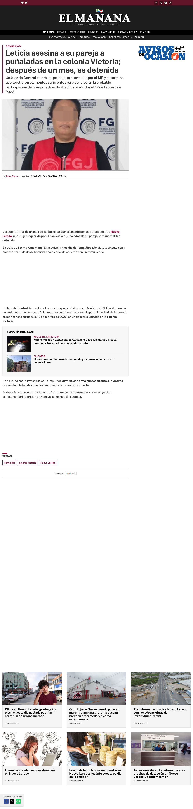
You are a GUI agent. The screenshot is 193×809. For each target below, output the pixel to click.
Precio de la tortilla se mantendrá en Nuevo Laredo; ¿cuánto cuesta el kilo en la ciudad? (95, 773)
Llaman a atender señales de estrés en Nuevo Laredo (30, 771)
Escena (127, 37)
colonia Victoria (27, 462)
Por (10, 176)
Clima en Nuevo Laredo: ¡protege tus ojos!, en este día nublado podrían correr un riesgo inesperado (31, 713)
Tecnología (100, 37)
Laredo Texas (57, 37)
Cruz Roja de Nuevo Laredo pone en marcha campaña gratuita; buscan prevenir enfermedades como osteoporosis (94, 714)
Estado (61, 32)
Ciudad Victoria (127, 32)
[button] (6, 801)
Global (72, 37)
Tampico (145, 32)
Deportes (115, 37)
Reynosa (93, 32)
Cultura (85, 37)
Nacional (49, 32)
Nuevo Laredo (77, 32)
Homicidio (9, 462)
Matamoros (108, 32)
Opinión (139, 37)
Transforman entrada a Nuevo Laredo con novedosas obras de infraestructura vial (160, 713)
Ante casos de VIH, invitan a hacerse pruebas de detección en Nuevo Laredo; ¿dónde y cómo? (159, 773)
